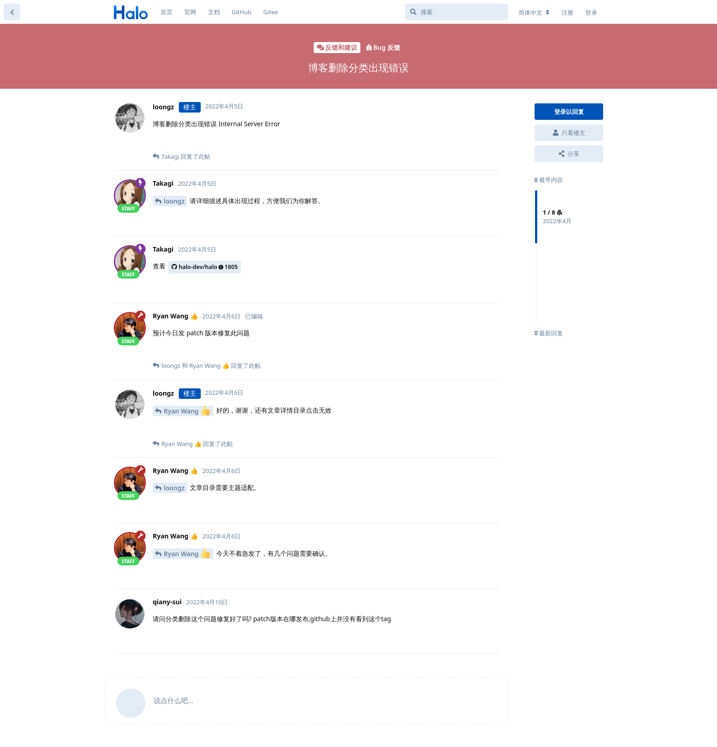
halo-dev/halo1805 (204, 267)
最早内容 (548, 180)
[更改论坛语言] (534, 12)
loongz (174, 201)
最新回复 (548, 333)
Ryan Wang (187, 410)
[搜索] (456, 12)
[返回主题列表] (12, 12)
